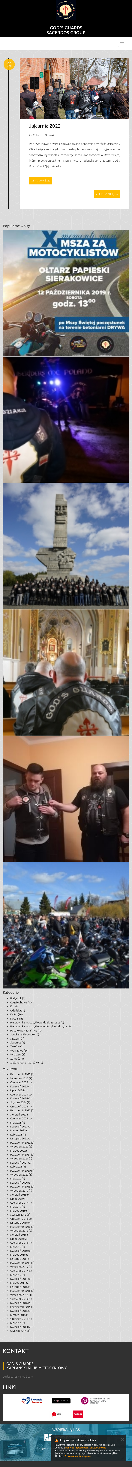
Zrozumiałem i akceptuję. (77, 1456)
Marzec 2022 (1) (19, 1150)
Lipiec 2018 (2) (19, 1238)
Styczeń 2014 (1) (20, 1330)
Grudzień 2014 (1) (21, 1318)
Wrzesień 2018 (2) (21, 1230)
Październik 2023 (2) (22, 1110)
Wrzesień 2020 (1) (21, 1174)
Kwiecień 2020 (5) (21, 1182)
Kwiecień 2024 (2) (21, 1098)
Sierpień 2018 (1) (20, 1234)
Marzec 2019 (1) (19, 1210)
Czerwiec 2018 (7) (21, 1242)
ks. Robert (35, 135)
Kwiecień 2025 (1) (21, 1086)
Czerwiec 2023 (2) (21, 1118)
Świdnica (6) (17, 1042)
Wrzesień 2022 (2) (21, 1146)
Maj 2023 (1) (17, 1122)
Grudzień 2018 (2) (21, 1218)
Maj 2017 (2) (17, 1274)
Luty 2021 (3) (18, 1166)
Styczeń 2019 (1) (20, 1214)
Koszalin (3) (17, 1018)
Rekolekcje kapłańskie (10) (26, 1030)
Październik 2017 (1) (22, 1262)
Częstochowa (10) (21, 1002)
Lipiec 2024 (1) (19, 1090)
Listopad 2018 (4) (21, 1222)
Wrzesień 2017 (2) (21, 1266)
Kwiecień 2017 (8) (21, 1278)
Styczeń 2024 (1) (20, 1102)
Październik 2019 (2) (22, 1186)
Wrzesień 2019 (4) (21, 1190)
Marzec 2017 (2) (19, 1282)
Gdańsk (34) (17, 1010)
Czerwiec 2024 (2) (21, 1094)
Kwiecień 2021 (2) (21, 1162)
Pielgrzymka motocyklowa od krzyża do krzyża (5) (40, 1026)
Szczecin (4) (17, 1038)
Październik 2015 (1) (22, 1306)
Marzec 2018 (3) (19, 1254)
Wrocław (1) (17, 1054)
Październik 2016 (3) (22, 1290)
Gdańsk (49, 135)
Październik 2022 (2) (22, 1142)
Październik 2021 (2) (22, 1154)
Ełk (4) (14, 1006)
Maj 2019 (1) (17, 1206)
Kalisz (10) (16, 1014)
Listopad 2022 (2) (21, 1138)
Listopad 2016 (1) (21, 1286)
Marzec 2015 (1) (19, 1314)
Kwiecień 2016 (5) (21, 1302)
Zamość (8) (17, 1058)
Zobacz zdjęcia (107, 193)
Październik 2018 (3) (22, 1226)
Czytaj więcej (40, 180)
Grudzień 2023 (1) (21, 1106)
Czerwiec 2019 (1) (21, 1202)
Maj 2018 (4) (17, 1246)
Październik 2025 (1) (22, 1074)
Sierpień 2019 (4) (20, 1194)
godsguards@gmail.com (18, 1376)
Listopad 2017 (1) (21, 1258)
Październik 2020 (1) (22, 1170)
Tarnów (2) (16, 1046)
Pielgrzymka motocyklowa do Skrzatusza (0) (37, 1022)
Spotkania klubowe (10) (24, 1034)
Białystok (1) (17, 998)
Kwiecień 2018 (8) (21, 1250)
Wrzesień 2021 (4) (21, 1158)
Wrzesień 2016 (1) (21, 1294)
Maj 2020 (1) (17, 1178)
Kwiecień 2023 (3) (21, 1126)
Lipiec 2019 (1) (19, 1198)
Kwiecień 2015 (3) (21, 1310)
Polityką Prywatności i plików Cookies (85, 1447)
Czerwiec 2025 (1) (21, 1082)
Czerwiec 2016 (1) (21, 1298)
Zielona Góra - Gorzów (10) (26, 1062)
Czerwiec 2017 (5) (21, 1270)
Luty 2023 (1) (18, 1134)
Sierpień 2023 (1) (20, 1114)
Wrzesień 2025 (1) (21, 1078)
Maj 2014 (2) (17, 1322)
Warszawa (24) (19, 1050)
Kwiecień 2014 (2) (21, 1326)
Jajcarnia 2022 (45, 126)
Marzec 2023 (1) (19, 1130)
